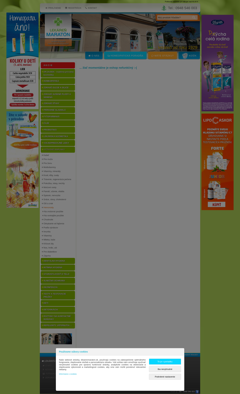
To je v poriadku (164, 361)
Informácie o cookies (68, 374)
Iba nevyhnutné (165, 369)
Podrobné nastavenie (165, 376)
